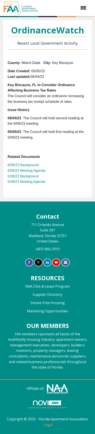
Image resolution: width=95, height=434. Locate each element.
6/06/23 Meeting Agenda (26, 170)
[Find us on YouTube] (56, 263)
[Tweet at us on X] (38, 263)
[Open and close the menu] (64, 8)
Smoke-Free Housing (47, 302)
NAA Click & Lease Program (47, 286)
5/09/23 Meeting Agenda (26, 181)
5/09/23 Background (23, 176)
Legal (48, 424)
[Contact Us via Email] (65, 263)
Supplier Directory (47, 294)
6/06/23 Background (23, 165)
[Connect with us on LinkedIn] (47, 263)
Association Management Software (47, 404)
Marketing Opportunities (47, 311)
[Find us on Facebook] (29, 263)
